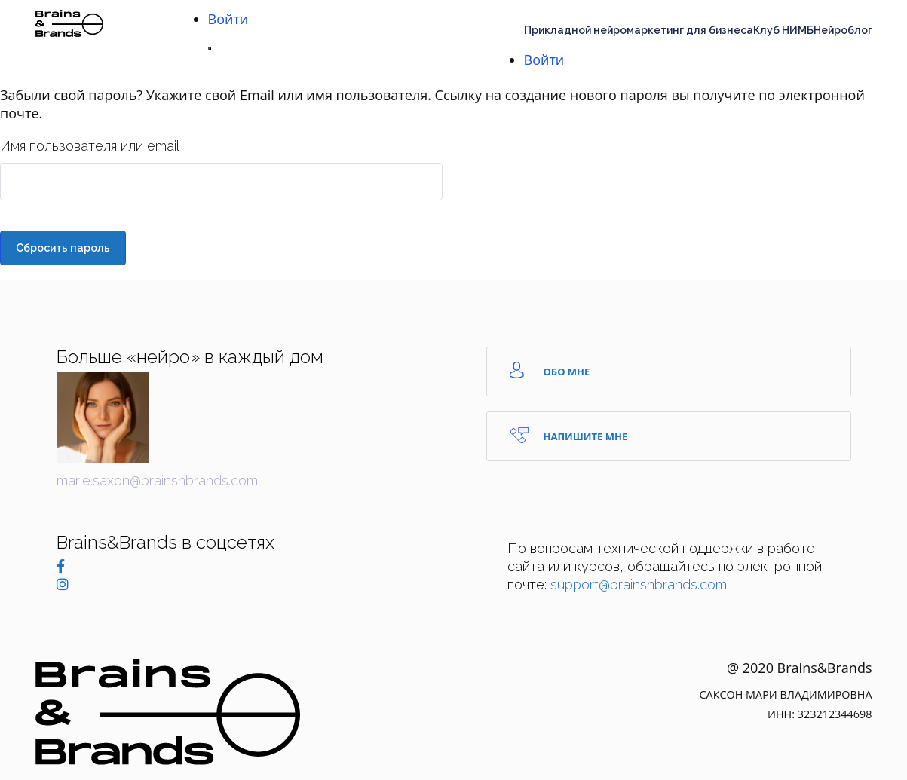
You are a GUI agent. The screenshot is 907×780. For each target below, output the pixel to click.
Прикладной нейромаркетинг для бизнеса (638, 30)
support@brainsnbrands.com (638, 584)
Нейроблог (843, 30)
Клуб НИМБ (783, 30)
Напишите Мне (569, 435)
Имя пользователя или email (89, 146)
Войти (228, 19)
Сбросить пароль (63, 248)
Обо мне (550, 370)
